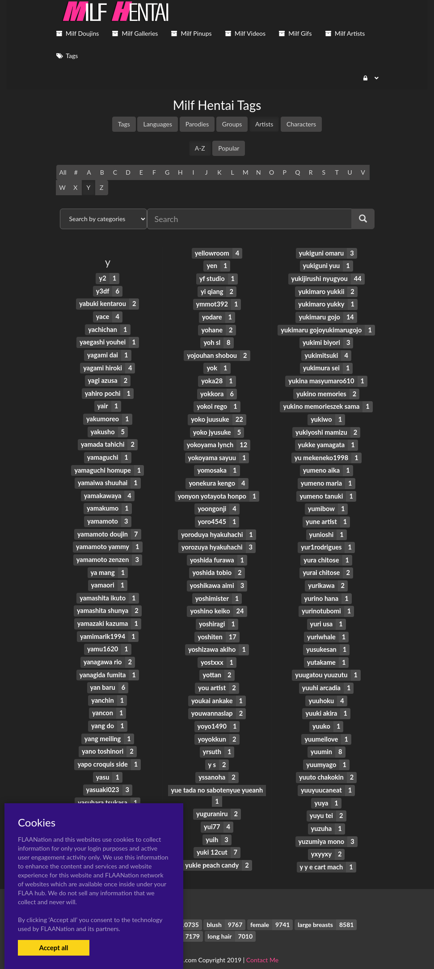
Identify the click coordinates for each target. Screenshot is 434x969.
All (63, 172)
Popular (228, 148)
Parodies (197, 124)
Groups (232, 124)
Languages (157, 124)
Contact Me (262, 946)
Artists (264, 124)
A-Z (200, 148)
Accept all (53, 948)
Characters (301, 124)
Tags (124, 124)
